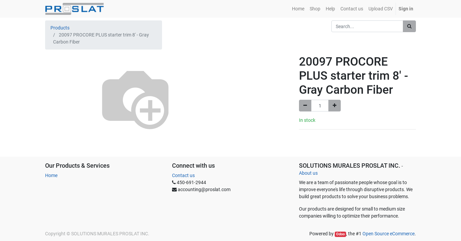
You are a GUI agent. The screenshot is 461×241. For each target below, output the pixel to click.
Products (59, 27)
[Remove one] (305, 105)
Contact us (183, 175)
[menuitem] (298, 9)
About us (308, 173)
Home (51, 175)
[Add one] (334, 105)
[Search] (409, 26)
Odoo (340, 234)
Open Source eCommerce (388, 233)
